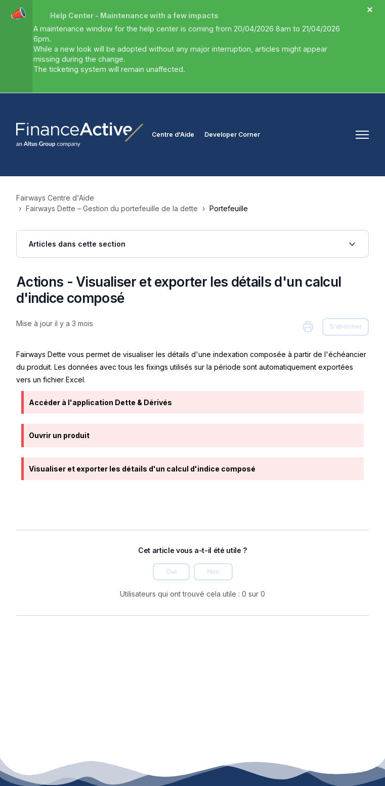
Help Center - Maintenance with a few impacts (134, 15)
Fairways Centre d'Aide (55, 197)
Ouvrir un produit (59, 435)
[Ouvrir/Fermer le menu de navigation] (362, 134)
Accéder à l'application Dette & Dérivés (100, 402)
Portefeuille (228, 208)
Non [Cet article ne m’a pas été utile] (213, 571)
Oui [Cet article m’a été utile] (171, 571)
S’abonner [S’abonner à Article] (345, 326)
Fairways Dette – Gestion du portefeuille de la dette (112, 208)
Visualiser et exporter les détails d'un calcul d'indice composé (142, 468)
